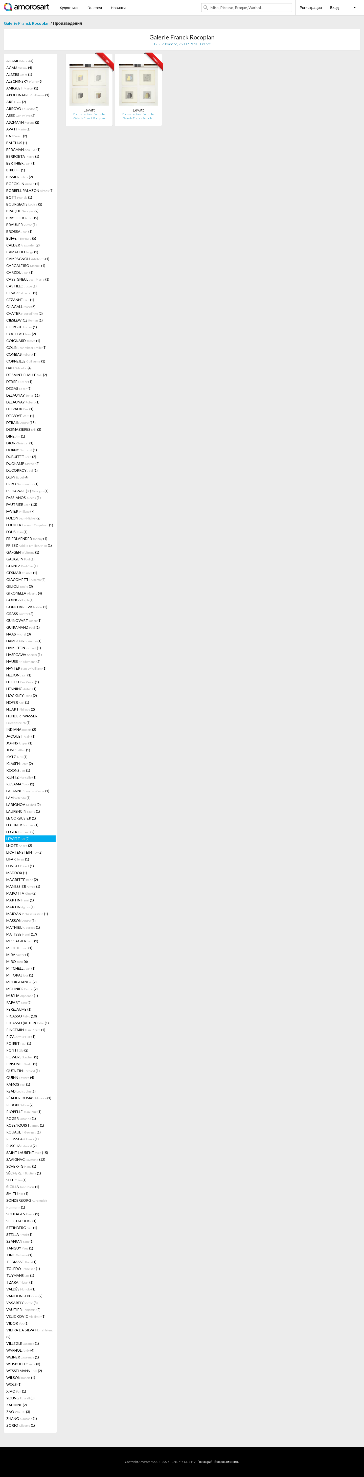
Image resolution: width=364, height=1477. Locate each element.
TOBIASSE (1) (21, 1262)
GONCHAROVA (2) (26, 607)
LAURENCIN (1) (23, 811)
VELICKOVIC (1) (26, 1316)
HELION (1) (18, 675)
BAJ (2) (16, 136)
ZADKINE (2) (16, 1405)
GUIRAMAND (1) (23, 627)
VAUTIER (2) (23, 1309)
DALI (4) (19, 368)
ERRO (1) (22, 484)
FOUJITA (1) (29, 525)
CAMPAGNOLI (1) (27, 259)
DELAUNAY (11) (23, 395)
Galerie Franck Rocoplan (27, 23)
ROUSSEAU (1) (22, 1139)
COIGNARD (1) (23, 340)
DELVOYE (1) (20, 416)
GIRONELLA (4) (24, 593)
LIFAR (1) (17, 859)
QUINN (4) (20, 1077)
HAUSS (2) (23, 661)
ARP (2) (16, 102)
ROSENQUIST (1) (25, 1125)
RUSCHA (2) (21, 1146)
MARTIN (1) (20, 900)
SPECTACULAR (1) (21, 1221)
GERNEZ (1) (22, 566)
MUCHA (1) (22, 995)
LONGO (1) (20, 866)
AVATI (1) (18, 129)
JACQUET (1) (20, 736)
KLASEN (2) (19, 763)
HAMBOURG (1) (23, 641)
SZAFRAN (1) (20, 1241)
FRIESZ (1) (29, 545)
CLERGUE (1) (21, 327)
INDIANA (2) (21, 729)
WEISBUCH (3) (23, 1364)
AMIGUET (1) (22, 88)
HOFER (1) (17, 702)
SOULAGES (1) (22, 1214)
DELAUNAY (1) (22, 402)
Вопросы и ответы (226, 1462)
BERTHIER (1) (20, 163)
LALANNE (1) (27, 791)
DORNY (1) (21, 450)
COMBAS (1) (21, 354)
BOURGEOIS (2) (24, 204)
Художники (68, 7)
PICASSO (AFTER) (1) (27, 1023)
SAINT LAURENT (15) (27, 1152)
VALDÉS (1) (20, 1289)
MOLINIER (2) (22, 989)
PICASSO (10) (21, 1016)
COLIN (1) (26, 347)
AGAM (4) (19, 67)
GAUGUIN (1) (20, 559)
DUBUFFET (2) (21, 457)
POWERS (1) (22, 1057)
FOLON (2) (23, 518)
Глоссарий (205, 1462)
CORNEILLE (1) (25, 361)
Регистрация (311, 7)
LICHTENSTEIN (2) (24, 852)
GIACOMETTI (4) (26, 579)
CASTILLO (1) (21, 286)
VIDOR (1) (17, 1323)
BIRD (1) (15, 170)
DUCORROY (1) (22, 470)
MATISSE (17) (21, 934)
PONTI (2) (17, 1050)
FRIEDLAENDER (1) (26, 538)
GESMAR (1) (21, 573)
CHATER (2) (24, 313)
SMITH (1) (17, 1193)
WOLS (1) (13, 1384)
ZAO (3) (18, 1412)
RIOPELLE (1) (23, 1111)
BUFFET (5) (21, 238)
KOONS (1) (18, 770)
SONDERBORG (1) (26, 1203)
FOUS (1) (17, 532)
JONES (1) (18, 750)
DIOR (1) (19, 443)
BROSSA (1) (19, 231)
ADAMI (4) (19, 61)
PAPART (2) (19, 1002)
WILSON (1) (20, 1377)
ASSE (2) (20, 115)
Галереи (94, 7)
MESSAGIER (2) (22, 941)
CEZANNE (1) (20, 300)
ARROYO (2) (22, 108)
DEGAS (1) (19, 388)
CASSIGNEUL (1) (27, 279)
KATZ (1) (17, 757)
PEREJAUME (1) (18, 1009)
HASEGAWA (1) (24, 654)
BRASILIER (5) (22, 218)
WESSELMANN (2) (24, 1371)
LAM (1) (18, 798)
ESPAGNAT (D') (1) (27, 491)
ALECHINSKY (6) (24, 81)
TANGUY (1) (19, 1248)
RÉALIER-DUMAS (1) (28, 1098)
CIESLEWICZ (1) (24, 320)
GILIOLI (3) (19, 586)
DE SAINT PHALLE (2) (26, 375)
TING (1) (19, 1255)
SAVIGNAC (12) (25, 1159)
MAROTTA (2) (21, 893)
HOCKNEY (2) (21, 695)
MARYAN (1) (27, 914)
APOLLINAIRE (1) (27, 95)
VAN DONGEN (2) (24, 1296)
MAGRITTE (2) (22, 879)
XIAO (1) (16, 1391)
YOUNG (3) (20, 1398)
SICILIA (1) (22, 1187)
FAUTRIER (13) (21, 504)
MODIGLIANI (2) (21, 982)
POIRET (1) (18, 1043)
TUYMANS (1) (20, 1275)
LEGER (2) (20, 832)
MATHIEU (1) (23, 927)
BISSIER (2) (19, 177)
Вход (334, 7)
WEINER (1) (22, 1357)
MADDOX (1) (16, 873)
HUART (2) (20, 709)
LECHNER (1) (22, 825)
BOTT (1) (19, 197)
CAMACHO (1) (22, 252)
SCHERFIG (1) (21, 1166)
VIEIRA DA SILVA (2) (29, 1333)
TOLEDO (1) (23, 1268)
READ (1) (21, 1091)
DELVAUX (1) (19, 409)
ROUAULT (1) (23, 1132)
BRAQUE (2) (22, 211)
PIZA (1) (20, 1036)
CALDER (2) (23, 245)
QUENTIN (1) (23, 1071)
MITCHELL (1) (20, 968)
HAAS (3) (18, 634)
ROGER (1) (21, 1118)
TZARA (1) (19, 1282)
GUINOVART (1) (23, 620)
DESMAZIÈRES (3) (23, 429)
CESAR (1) (21, 293)
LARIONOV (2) (23, 804)
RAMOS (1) (18, 1084)
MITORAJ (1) (19, 975)
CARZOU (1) (19, 272)
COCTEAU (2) (21, 334)
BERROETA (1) (22, 156)
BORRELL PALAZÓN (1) (30, 190)
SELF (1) (16, 1180)
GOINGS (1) (20, 600)
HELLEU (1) (22, 682)
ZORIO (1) (20, 1425)
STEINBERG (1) (21, 1227)
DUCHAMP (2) (22, 463)
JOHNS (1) (19, 743)
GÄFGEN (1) (22, 552)
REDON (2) (20, 1105)
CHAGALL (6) (20, 306)
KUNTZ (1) (21, 777)
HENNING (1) (21, 689)
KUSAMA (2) (20, 784)
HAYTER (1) (26, 668)
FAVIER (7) (20, 511)
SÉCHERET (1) (23, 1173)
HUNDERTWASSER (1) (21, 719)
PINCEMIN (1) (25, 1030)
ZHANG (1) (21, 1418)
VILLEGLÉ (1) (22, 1343)
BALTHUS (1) (16, 143)
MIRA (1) (17, 954)
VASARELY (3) (22, 1303)
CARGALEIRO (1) (25, 265)
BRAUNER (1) (21, 224)
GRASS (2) (19, 613)
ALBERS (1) (19, 74)
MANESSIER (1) (23, 886)
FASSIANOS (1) (23, 497)
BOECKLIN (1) (22, 183)
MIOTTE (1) (19, 948)
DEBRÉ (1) (19, 381)
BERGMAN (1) (23, 149)
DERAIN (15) (21, 422)
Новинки (118, 7)
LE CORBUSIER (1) (21, 818)
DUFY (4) (17, 477)
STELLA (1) (19, 1234)
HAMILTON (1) (23, 648)
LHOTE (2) (19, 845)
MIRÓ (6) (17, 961)
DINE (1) (15, 436)
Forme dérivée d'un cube (89, 114)
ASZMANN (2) (22, 122)
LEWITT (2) (18, 838)
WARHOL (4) (20, 1350)
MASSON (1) (21, 920)
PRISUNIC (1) (21, 1064)
